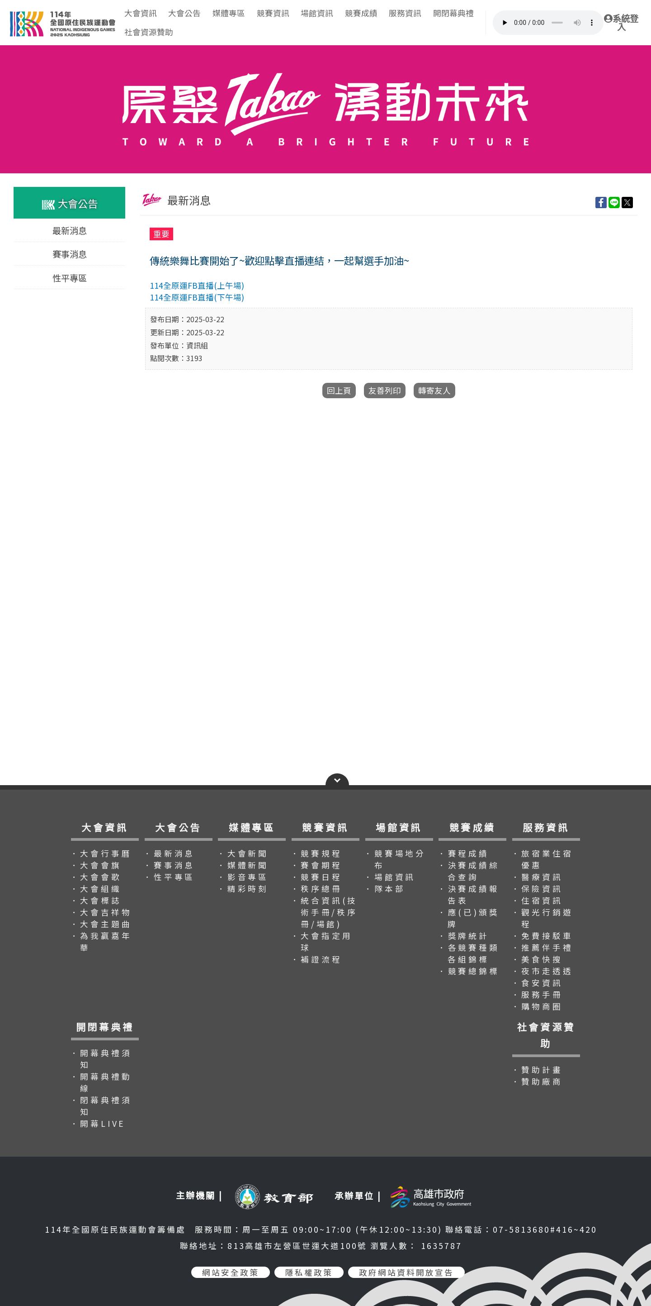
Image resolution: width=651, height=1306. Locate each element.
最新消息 (69, 230)
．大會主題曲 (101, 923)
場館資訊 (317, 13)
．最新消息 (169, 853)
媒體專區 (228, 13)
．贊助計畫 (537, 1069)
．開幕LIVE (98, 1123)
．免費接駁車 (542, 935)
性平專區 (69, 277)
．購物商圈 (537, 1006)
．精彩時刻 (243, 888)
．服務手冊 (537, 994)
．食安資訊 (537, 982)
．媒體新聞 (243, 865)
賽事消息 (69, 254)
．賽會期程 (316, 865)
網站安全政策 (230, 1272)
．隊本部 (384, 888)
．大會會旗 (96, 865)
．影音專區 (243, 876)
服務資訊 (405, 13)
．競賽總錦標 (469, 971)
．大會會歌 (96, 876)
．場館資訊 (389, 876)
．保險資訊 (537, 888)
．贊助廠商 (537, 1081)
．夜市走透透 (542, 971)
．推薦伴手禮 (542, 947)
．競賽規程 (316, 853)
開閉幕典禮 (453, 13)
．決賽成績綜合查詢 (469, 870)
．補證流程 (316, 959)
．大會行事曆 (101, 853)
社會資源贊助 (148, 32)
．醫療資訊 (537, 876)
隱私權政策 (309, 1272)
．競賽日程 (316, 876)
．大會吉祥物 (101, 912)
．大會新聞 (243, 853)
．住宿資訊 (537, 900)
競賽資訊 (273, 13)
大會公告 (184, 13)
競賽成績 (361, 13)
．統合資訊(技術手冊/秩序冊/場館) (324, 912)
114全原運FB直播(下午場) (197, 297)
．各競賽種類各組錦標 (469, 953)
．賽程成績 (463, 853)
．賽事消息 (169, 865)
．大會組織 (96, 888)
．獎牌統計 (463, 935)
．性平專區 (169, 876)
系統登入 (621, 22)
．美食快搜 (537, 959)
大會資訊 (140, 13)
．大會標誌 (96, 900)
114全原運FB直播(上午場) (197, 285)
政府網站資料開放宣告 (406, 1272)
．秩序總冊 (316, 888)
